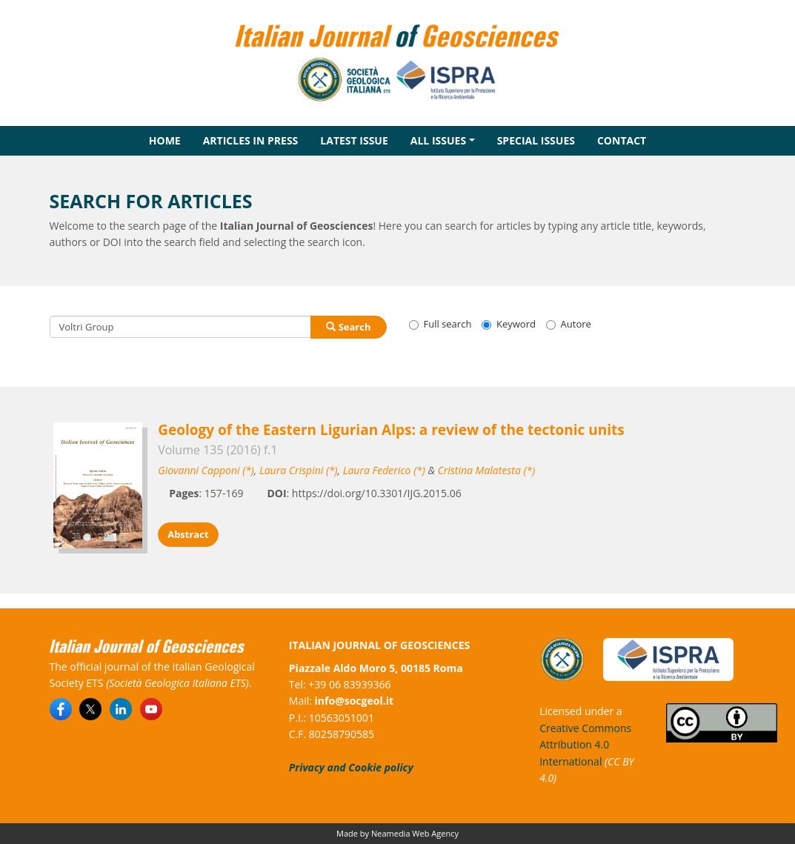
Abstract (187, 534)
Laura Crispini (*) (298, 470)
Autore (568, 323)
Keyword (509, 323)
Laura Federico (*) (384, 470)
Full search (440, 323)
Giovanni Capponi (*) (206, 470)
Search (348, 326)
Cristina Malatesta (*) (487, 470)
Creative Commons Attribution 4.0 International (585, 744)
